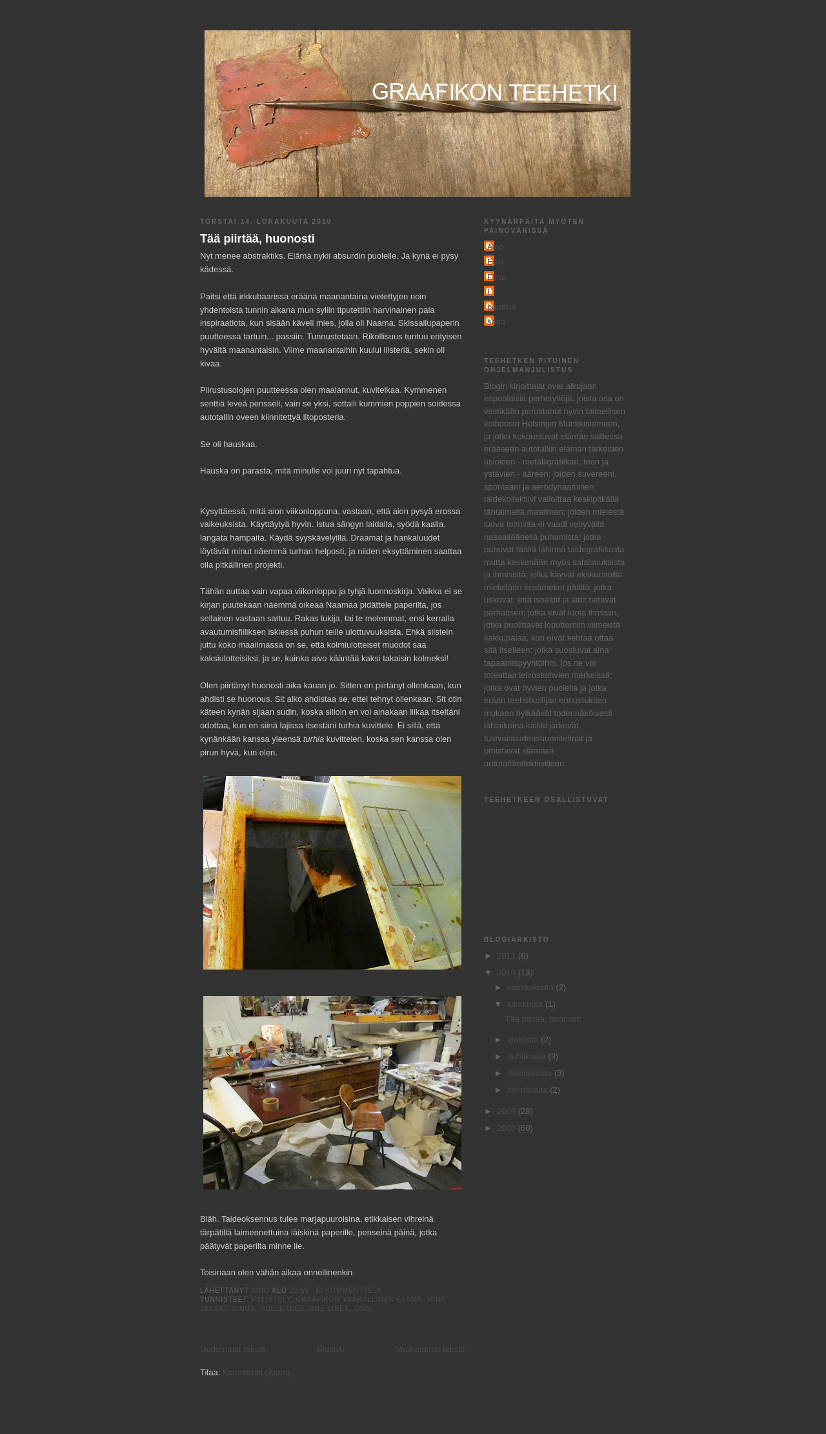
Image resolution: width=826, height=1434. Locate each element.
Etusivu (331, 1349)
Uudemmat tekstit (232, 1349)
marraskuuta (531, 987)
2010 (507, 972)
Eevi (495, 261)
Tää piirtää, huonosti (257, 238)
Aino (495, 247)
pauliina (501, 307)
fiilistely (271, 1299)
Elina (496, 277)
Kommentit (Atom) (256, 1372)
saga (496, 321)
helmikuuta (528, 1090)
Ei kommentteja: (351, 1290)
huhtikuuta (528, 1056)
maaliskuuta (530, 1073)
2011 (507, 956)
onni (364, 1308)
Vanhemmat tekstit (430, 1349)
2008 (507, 1128)
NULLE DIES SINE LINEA (305, 1308)
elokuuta (524, 1039)
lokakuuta (526, 1004)
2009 (507, 1111)
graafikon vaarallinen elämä (359, 1299)
